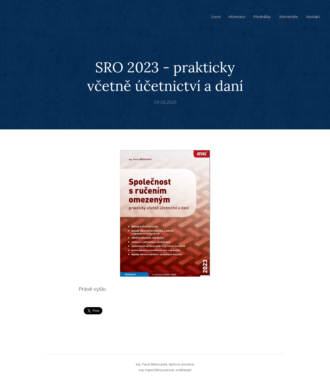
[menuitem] (212, 16)
